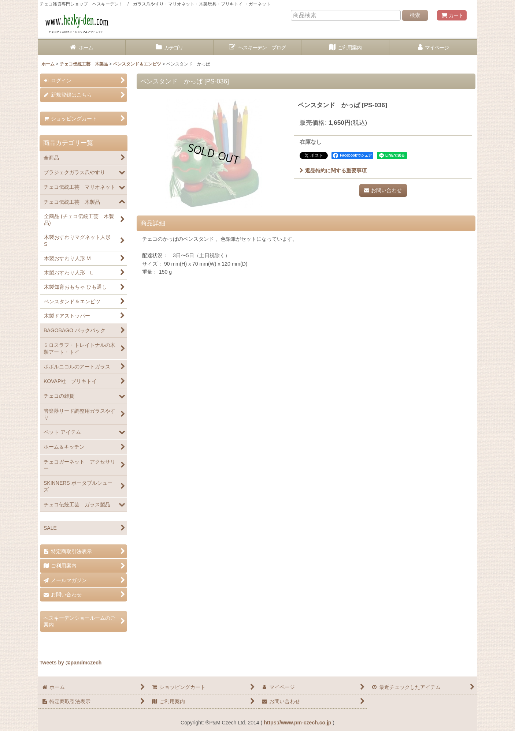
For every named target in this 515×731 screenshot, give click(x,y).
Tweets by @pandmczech (70, 663)
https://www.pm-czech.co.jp (297, 723)
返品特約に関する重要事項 (333, 170)
